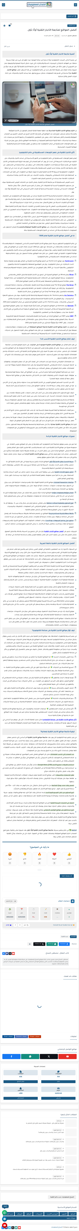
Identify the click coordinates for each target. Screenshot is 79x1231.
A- (15, 926)
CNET (72, 316)
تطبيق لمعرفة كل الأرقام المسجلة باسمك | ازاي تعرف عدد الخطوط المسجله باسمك (38, 1170)
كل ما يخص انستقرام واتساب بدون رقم (52, 1152)
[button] (64, 945)
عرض (58, 1082)
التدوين (64, 1215)
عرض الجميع (20, 1082)
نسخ (26, 926)
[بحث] (3, 4)
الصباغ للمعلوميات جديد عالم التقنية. (62, 1198)
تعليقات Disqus (8, 1037)
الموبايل (19, 1215)
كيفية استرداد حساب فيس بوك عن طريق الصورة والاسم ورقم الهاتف (43, 1161)
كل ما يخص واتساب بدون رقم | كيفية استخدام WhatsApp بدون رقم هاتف (42, 1179)
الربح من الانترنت (52, 1215)
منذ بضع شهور (57, 1131)
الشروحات (39, 1215)
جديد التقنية (72, 25)
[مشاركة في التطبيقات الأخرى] (29, 945)
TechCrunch (69, 261)
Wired (71, 275)
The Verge (70, 285)
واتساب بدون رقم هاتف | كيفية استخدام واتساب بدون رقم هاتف (45, 1142)
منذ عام (59, 1121)
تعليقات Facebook (21, 1037)
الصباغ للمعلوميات (56, 1228)
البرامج (73, 1215)
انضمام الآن (20, 1099)
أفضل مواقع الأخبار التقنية (53, 531)
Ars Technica (69, 295)
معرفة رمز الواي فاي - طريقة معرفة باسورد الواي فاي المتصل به (45, 1124)
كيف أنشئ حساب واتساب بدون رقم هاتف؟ (51, 1133)
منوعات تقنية (71, 1219)
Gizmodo (70, 306)
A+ (19, 926)
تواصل (8, 926)
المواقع (29, 1215)
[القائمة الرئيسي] (75, 4)
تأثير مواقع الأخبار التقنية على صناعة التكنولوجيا (59, 720)
